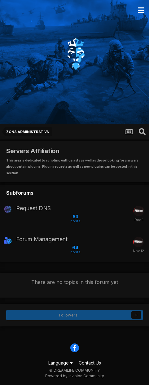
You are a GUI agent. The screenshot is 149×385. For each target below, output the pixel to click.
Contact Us (90, 362)
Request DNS (33, 208)
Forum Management (42, 239)
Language (60, 362)
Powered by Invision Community (74, 376)
